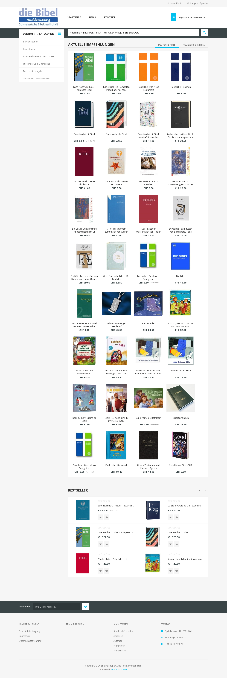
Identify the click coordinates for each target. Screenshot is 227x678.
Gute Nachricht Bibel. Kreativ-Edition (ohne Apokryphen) (148, 137)
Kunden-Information (124, 631)
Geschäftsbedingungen (30, 631)
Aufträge (118, 640)
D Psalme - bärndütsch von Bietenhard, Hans (180, 230)
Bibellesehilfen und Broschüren (39, 56)
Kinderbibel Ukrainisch (116, 465)
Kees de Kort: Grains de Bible (84, 419)
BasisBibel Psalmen (181, 86)
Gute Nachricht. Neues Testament (116, 183)
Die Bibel (180, 276)
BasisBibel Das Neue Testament (148, 88)
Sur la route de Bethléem (148, 417)
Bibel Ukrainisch (181, 417)
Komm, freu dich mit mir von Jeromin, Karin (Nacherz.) (180, 326)
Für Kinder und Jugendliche (36, 63)
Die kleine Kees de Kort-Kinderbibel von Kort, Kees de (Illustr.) (148, 373)
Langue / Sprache (199, 3)
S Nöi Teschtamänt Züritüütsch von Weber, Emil (116, 231)
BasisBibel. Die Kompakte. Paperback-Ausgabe (116, 88)
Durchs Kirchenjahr (32, 71)
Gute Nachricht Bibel (84, 134)
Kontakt (109, 17)
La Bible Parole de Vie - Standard (184, 505)
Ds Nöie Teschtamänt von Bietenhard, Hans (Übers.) (84, 278)
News (92, 17)
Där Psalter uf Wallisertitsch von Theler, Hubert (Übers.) (148, 231)
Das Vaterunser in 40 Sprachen (148, 183)
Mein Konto (176, 3)
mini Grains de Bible (181, 370)
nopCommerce (120, 669)
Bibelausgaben (30, 41)
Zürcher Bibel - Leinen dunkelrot (84, 183)
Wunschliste (120, 650)
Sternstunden (148, 323)
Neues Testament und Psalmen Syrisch (148, 467)
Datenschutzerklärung (30, 640)
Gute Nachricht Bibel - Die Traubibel (116, 278)
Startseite (74, 17)
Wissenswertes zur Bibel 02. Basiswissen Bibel (84, 325)
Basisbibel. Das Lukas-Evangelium (148, 278)
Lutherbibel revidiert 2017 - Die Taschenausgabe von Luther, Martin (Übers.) (180, 137)
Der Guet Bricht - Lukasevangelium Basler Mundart (180, 184)
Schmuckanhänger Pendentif (116, 325)
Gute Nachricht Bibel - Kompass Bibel (84, 88)
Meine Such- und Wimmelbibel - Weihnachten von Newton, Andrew (84, 375)
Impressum (24, 635)
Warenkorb (119, 645)
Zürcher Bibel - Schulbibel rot (112, 559)
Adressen (118, 635)
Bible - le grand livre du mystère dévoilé (116, 419)
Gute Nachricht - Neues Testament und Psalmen (116, 505)
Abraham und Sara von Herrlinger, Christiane (116, 372)
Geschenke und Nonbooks (36, 78)
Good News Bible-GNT (180, 465)
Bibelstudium (29, 48)
